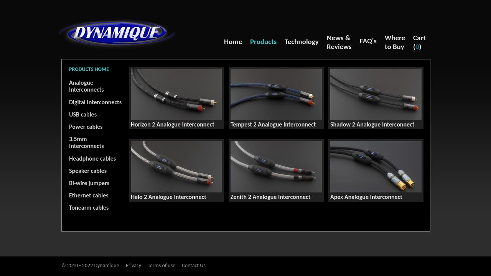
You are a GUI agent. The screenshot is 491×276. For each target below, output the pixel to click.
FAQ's (368, 40)
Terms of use (161, 265)
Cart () (419, 42)
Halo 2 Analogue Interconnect (168, 196)
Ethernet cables (89, 195)
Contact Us (194, 265)
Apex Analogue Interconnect (366, 196)
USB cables (83, 114)
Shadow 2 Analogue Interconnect (372, 124)
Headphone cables (92, 158)
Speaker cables (88, 170)
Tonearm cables (89, 207)
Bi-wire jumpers (89, 183)
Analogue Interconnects (86, 86)
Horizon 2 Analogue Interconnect (172, 124)
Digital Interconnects (95, 102)
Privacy (133, 265)
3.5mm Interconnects (86, 142)
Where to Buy (395, 42)
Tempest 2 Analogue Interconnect (273, 124)
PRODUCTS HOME (89, 69)
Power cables (85, 126)
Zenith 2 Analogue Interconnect (270, 196)
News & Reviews (339, 42)
